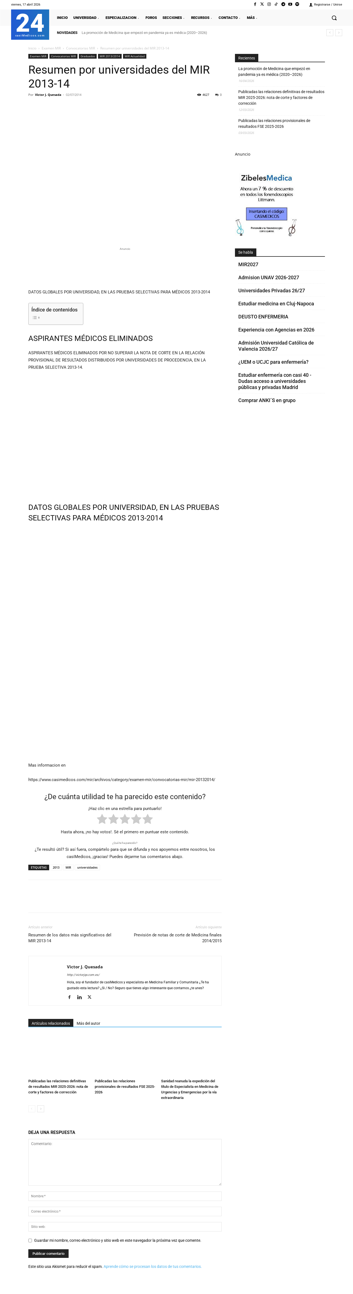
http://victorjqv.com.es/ (83, 975)
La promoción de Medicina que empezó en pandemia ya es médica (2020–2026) (144, 33)
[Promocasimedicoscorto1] (266, 235)
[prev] (329, 32)
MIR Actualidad (135, 56)
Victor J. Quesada (48, 95)
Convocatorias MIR (80, 48)
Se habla (245, 252)
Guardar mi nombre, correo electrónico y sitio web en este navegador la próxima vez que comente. (117, 1240)
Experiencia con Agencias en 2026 (276, 330)
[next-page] (40, 1108)
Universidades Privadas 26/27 (271, 290)
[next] (338, 32)
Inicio (32, 48)
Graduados (88, 56)
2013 (56, 867)
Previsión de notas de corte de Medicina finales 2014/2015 (178, 938)
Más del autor (88, 1023)
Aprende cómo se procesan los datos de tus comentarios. (153, 1266)
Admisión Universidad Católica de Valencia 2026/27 (276, 346)
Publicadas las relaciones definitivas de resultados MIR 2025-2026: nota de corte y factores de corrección (58, 1086)
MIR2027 (248, 264)
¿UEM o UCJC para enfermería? (273, 362)
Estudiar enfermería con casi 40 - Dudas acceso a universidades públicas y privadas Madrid (274, 381)
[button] (334, 18)
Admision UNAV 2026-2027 (268, 277)
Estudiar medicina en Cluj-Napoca (276, 303)
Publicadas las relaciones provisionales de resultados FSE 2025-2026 (125, 1086)
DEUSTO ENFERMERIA (263, 317)
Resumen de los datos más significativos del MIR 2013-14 (69, 938)
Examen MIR (51, 48)
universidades (87, 867)
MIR (68, 867)
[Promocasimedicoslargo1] (125, 267)
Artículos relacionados (51, 1023)
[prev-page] (31, 1108)
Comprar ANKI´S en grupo (267, 400)
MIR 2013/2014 (110, 56)
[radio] (102, 820)
